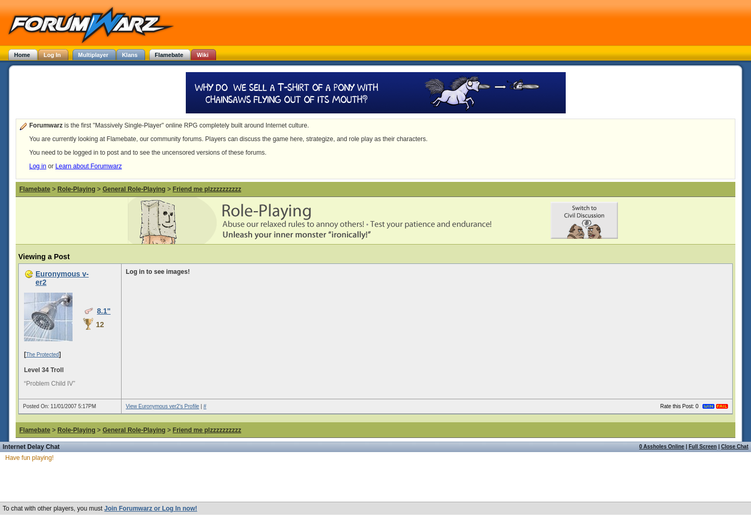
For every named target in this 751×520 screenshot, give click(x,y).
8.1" (104, 311)
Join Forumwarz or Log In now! (150, 508)
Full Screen (703, 446)
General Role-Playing (133, 189)
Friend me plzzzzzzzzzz (207, 189)
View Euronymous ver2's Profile (162, 406)
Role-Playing (76, 189)
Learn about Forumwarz (88, 166)
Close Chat (734, 446)
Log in (37, 166)
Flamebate (34, 189)
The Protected (42, 354)
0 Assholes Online (661, 446)
